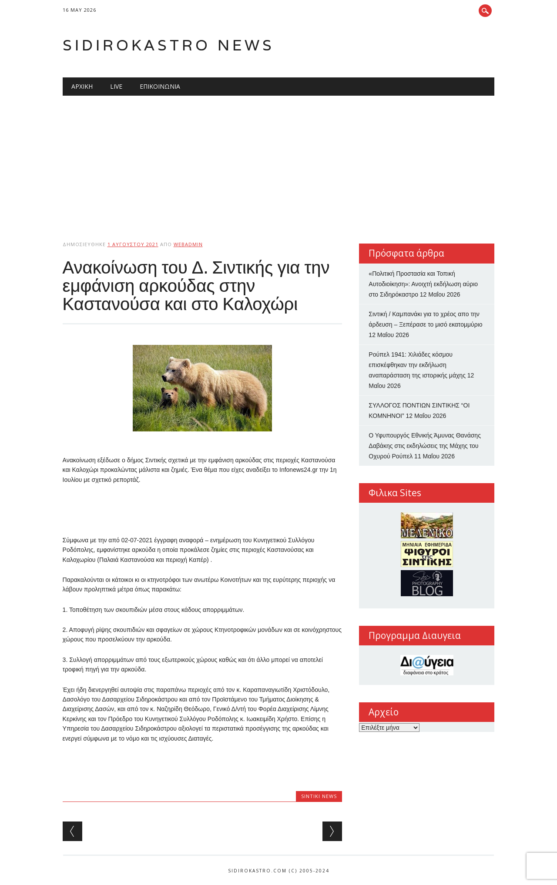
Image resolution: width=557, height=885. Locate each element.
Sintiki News (319, 796)
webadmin (188, 244)
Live (116, 86)
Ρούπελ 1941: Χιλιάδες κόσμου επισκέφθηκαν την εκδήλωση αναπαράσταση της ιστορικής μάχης (417, 365)
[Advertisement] (279, 161)
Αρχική (82, 86)
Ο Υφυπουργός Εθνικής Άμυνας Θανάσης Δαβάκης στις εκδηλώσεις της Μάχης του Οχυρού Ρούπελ (425, 446)
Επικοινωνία (160, 86)
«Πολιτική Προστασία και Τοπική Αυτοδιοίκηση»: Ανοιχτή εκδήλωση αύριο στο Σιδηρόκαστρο (423, 284)
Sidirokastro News (169, 45)
